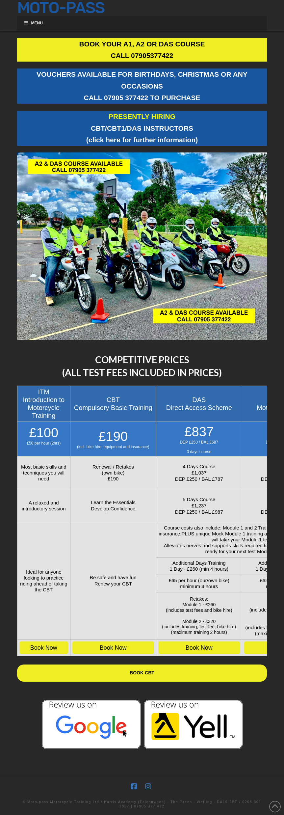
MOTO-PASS (61, 8)
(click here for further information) (142, 140)
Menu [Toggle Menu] (33, 23)
